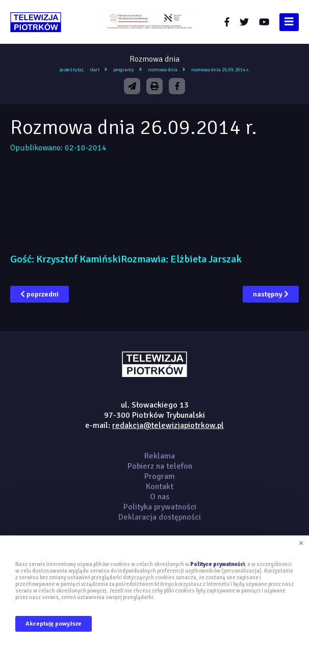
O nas (159, 497)
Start (94, 70)
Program (159, 476)
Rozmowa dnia (162, 70)
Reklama (159, 456)
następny (271, 294)
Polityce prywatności (217, 564)
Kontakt (159, 486)
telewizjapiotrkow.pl (35, 22)
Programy (123, 70)
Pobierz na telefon (159, 466)
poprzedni (39, 294)
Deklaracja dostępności (159, 517)
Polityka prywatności (159, 507)
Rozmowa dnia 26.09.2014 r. (220, 70)
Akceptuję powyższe (53, 624)
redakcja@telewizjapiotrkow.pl (168, 425)
